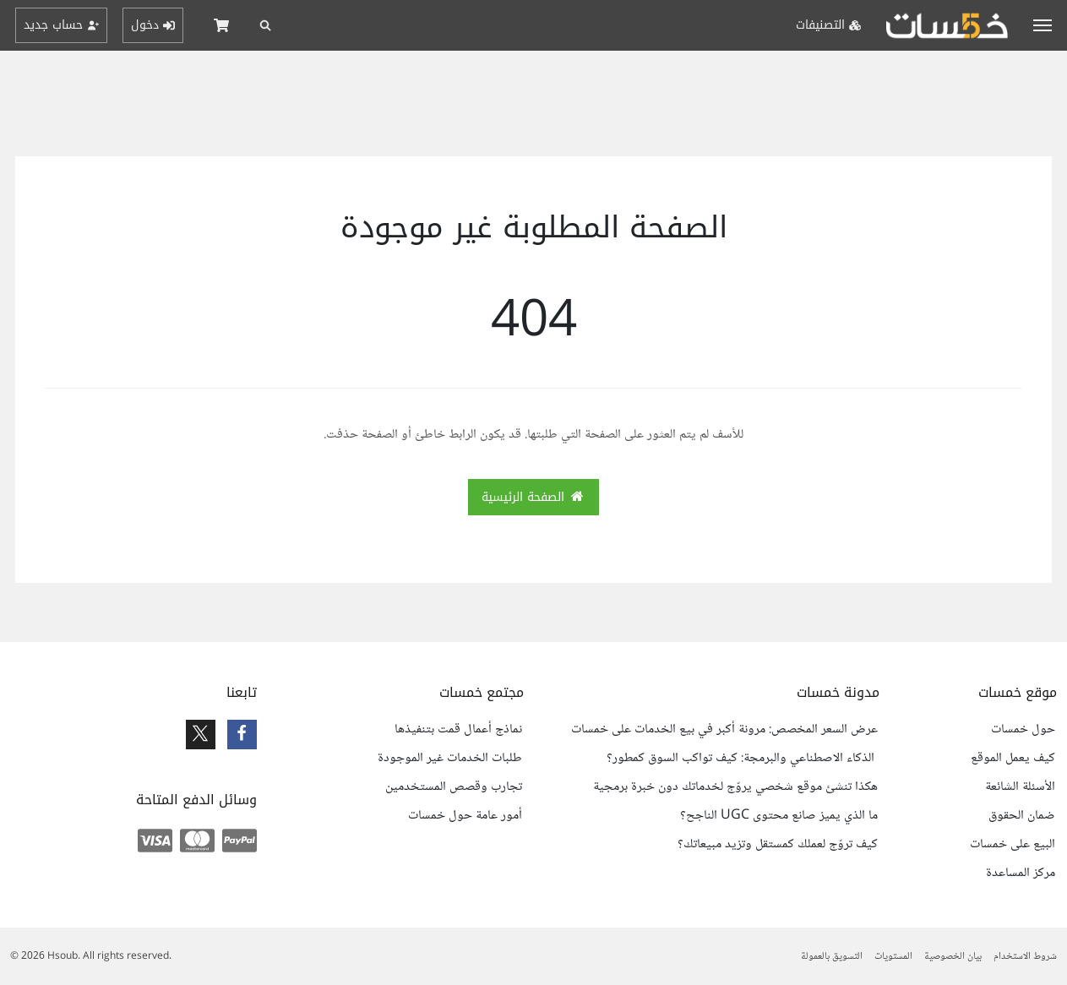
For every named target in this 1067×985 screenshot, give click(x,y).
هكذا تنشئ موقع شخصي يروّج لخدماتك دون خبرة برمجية (735, 787)
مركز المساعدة (1020, 873)
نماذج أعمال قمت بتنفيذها (458, 730)
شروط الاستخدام (1025, 957)
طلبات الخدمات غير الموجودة (450, 758)
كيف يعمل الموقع (1013, 758)
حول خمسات (1023, 730)
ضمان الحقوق (1021, 816)
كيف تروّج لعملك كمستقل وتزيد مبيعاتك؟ (778, 845)
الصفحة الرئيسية (534, 497)
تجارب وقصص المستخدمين (453, 787)
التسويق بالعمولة (832, 957)
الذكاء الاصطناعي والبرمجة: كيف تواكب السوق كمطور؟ (742, 758)
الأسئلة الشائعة (1020, 787)
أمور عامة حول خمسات (465, 816)
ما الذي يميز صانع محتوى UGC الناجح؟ (779, 816)
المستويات (893, 957)
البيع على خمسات (1012, 845)
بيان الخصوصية (953, 957)
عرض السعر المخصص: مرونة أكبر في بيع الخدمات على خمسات (724, 730)
